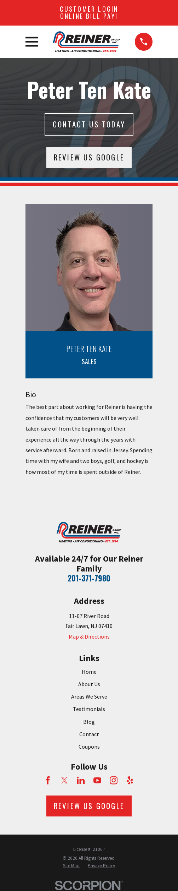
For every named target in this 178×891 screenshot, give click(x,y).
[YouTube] (97, 780)
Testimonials (89, 708)
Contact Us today (89, 124)
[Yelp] (130, 780)
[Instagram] (113, 780)
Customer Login (89, 12)
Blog (89, 721)
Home (89, 671)
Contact (89, 734)
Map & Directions (89, 636)
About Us (89, 684)
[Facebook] (48, 780)
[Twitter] (64, 780)
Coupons (89, 746)
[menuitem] (71, 866)
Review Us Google (89, 157)
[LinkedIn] (81, 780)
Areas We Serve (89, 696)
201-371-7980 (89, 578)
